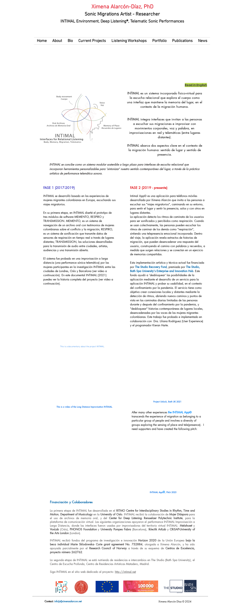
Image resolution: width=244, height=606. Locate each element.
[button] (70, 40)
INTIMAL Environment (79, 21)
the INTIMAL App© (180, 412)
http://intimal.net (125, 572)
